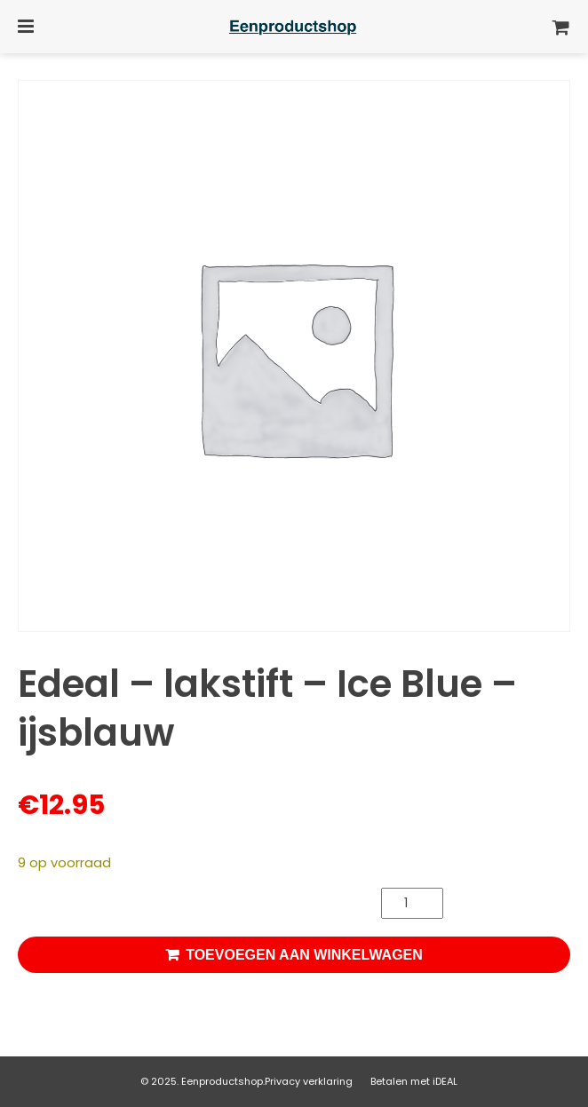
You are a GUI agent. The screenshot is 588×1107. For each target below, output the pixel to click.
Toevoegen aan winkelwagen (304, 954)
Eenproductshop (222, 1081)
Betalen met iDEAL (413, 1081)
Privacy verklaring (309, 1081)
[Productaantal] (412, 903)
